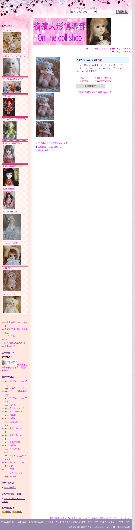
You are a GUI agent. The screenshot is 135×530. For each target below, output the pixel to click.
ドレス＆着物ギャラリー (15, 85)
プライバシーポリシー (122, 518)
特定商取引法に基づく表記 (60, 518)
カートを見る (9, 487)
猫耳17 (10, 405)
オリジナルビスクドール (15, 66)
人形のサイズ (10, 346)
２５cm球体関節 (15, 253)
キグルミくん (15, 303)
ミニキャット (15, 41)
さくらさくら (13, 472)
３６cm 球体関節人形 (15, 152)
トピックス (9, 336)
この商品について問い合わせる (52, 143)
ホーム (73, 8)
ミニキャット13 (14, 411)
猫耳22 (10, 445)
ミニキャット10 (14, 388)
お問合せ (93, 8)
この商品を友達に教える (48, 147)
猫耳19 (10, 415)
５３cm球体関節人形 (15, 175)
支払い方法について (82, 518)
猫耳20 (10, 418)
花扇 (9, 469)
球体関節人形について (14, 343)
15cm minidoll (15, 198)
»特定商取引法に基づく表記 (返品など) (94, 91)
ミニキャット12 (14, 408)
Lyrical (10, 476)
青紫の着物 (12, 442)
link (6, 339)
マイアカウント (83, 8)
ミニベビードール (15, 279)
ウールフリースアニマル (15, 128)
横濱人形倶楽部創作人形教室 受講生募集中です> (15, 367)
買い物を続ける (44, 150)
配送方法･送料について (101, 518)
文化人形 (15, 105)
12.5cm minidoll (15, 226)
